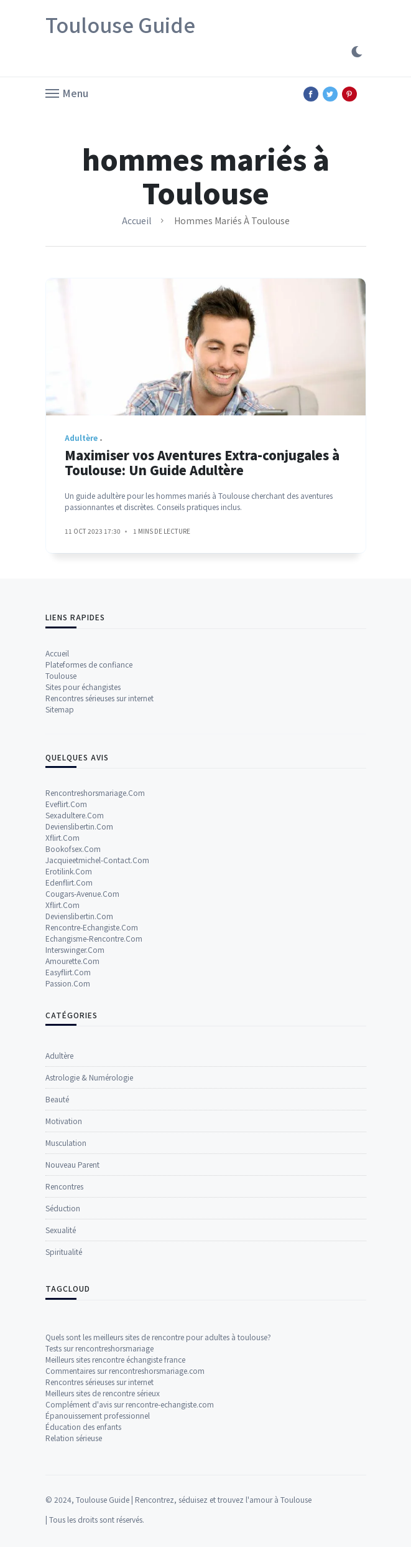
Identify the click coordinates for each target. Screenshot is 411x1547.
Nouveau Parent (72, 1351)
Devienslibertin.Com (79, 1021)
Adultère (59, 1242)
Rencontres (64, 1373)
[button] (67, 92)
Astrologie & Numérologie (89, 1264)
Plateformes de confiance (88, 859)
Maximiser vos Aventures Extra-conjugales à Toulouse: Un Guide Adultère (202, 470)
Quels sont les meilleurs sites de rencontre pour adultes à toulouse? (158, 1484)
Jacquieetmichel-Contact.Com (97, 1055)
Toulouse (60, 871)
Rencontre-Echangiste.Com (91, 1122)
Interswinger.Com (74, 1145)
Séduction (62, 1395)
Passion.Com (67, 1178)
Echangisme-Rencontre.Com (93, 1133)
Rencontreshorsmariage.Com (95, 988)
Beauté (57, 1286)
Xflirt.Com (62, 1033)
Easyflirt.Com (68, 1167)
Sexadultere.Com (74, 1010)
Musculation (65, 1330)
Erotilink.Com (68, 1066)
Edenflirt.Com (69, 1077)
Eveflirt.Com (66, 999)
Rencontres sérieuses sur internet (99, 893)
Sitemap (59, 904)
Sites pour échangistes (83, 882)
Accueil (136, 220)
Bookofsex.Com (73, 1044)
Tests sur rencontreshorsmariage (99, 1495)
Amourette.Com (72, 1156)
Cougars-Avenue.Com (82, 1089)
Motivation (63, 1308)
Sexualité (60, 1417)
